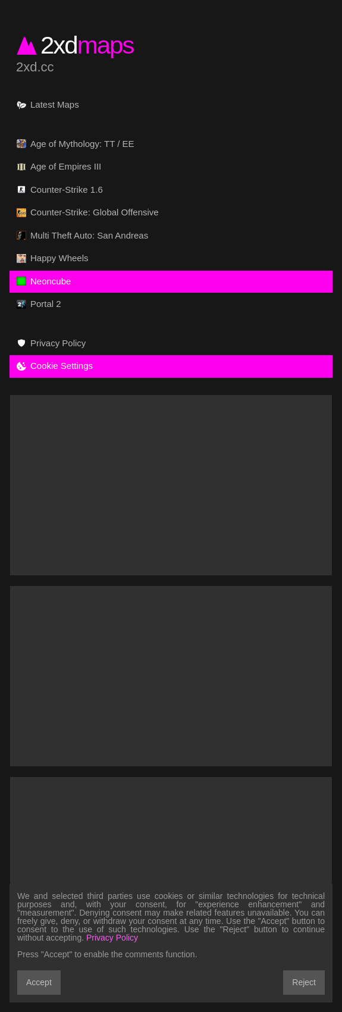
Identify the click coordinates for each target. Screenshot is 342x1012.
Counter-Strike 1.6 (60, 189)
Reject (304, 982)
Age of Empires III (59, 166)
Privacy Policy (51, 343)
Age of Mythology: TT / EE (75, 144)
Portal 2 (39, 304)
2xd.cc (35, 67)
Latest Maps (48, 104)
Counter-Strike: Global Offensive (88, 212)
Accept (39, 982)
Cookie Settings (55, 366)
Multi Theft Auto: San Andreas (82, 235)
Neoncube (44, 281)
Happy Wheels (53, 258)
